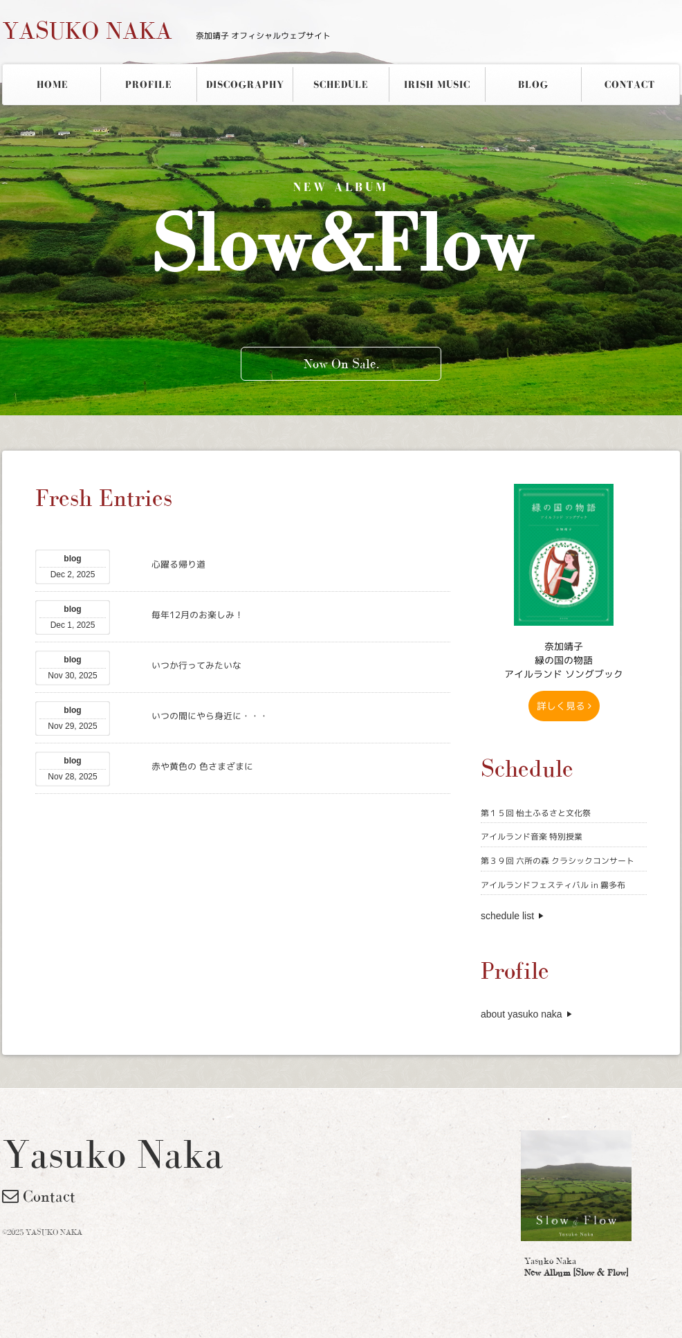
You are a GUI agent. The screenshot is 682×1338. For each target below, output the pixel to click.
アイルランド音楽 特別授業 (531, 836)
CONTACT (630, 84)
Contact (38, 1196)
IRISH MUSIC (437, 84)
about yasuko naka (521, 1014)
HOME (52, 84)
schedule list (507, 915)
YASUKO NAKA (166, 30)
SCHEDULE (341, 84)
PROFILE (148, 84)
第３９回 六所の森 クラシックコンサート (557, 861)
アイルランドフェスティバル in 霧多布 (553, 885)
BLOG (533, 84)
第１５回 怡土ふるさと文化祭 (536, 813)
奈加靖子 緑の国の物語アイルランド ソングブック (563, 660)
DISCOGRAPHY (245, 84)
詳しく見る (564, 705)
